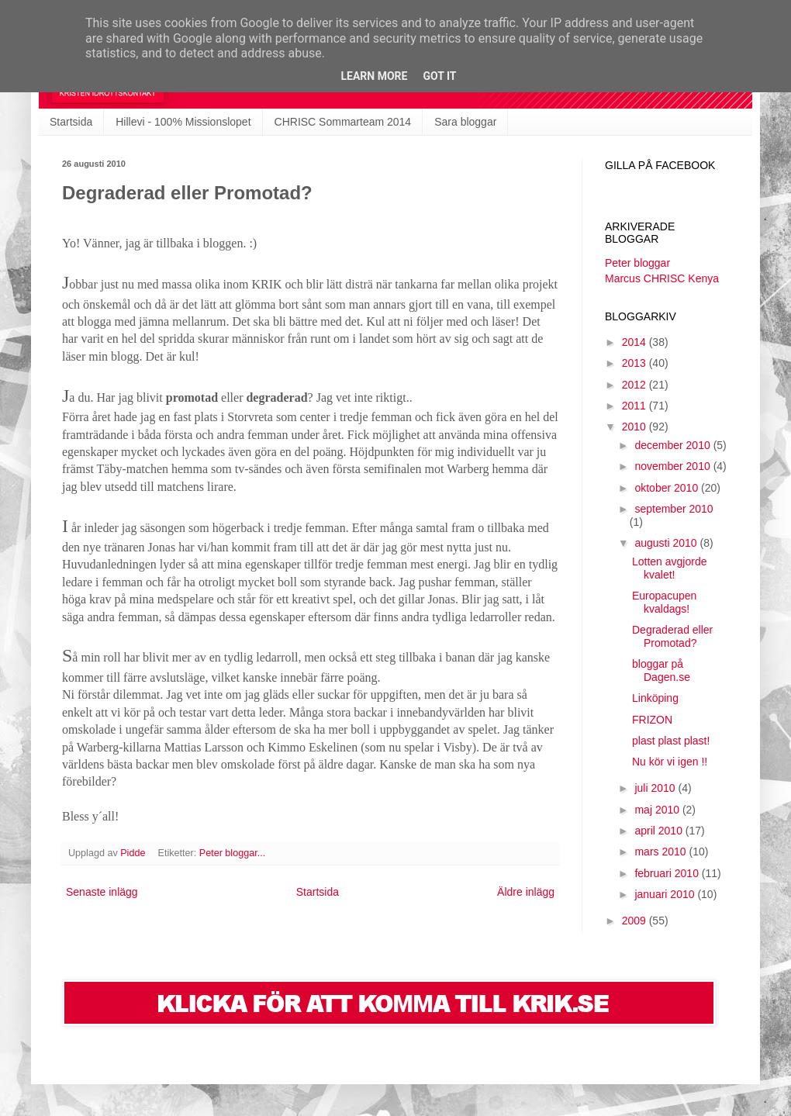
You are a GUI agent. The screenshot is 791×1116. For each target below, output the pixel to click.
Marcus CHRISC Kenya (662, 278)
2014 (635, 342)
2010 (635, 426)
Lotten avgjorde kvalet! (669, 568)
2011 (635, 405)
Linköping (655, 698)
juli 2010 (656, 788)
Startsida (71, 122)
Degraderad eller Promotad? (672, 636)
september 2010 (673, 509)
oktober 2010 (667, 488)
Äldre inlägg (525, 892)
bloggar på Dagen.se (661, 670)
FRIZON (652, 719)
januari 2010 (665, 894)
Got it (439, 76)
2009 (635, 920)
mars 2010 (661, 851)
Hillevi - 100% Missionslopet (183, 122)
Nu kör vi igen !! (669, 761)
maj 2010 (658, 809)
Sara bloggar (465, 122)
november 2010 (673, 466)
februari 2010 (667, 873)
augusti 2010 (666, 543)
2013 (635, 363)
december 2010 (673, 445)
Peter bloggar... (232, 853)
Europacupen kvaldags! (664, 602)
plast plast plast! (671, 740)
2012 (635, 384)
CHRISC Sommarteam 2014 (343, 122)
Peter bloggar (637, 263)
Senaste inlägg (102, 892)
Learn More (373, 76)
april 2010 (659, 830)
